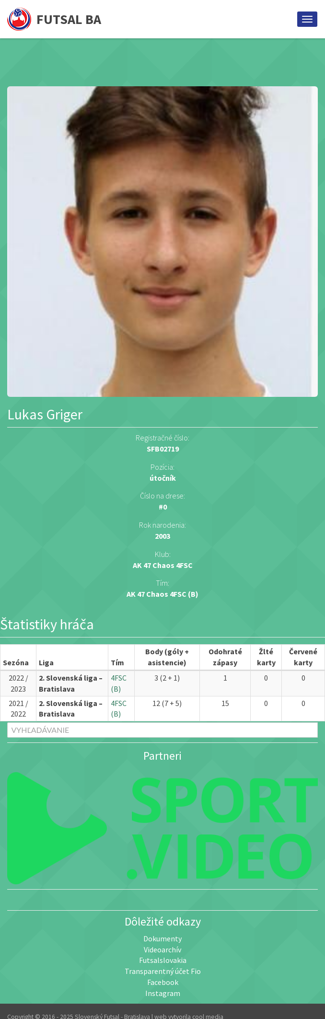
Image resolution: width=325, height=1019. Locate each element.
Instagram (162, 993)
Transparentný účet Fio (163, 971)
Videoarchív (162, 949)
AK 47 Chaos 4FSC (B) (162, 594)
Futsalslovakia (162, 960)
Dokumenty (162, 938)
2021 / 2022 (18, 708)
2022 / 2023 (18, 683)
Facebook (162, 982)
